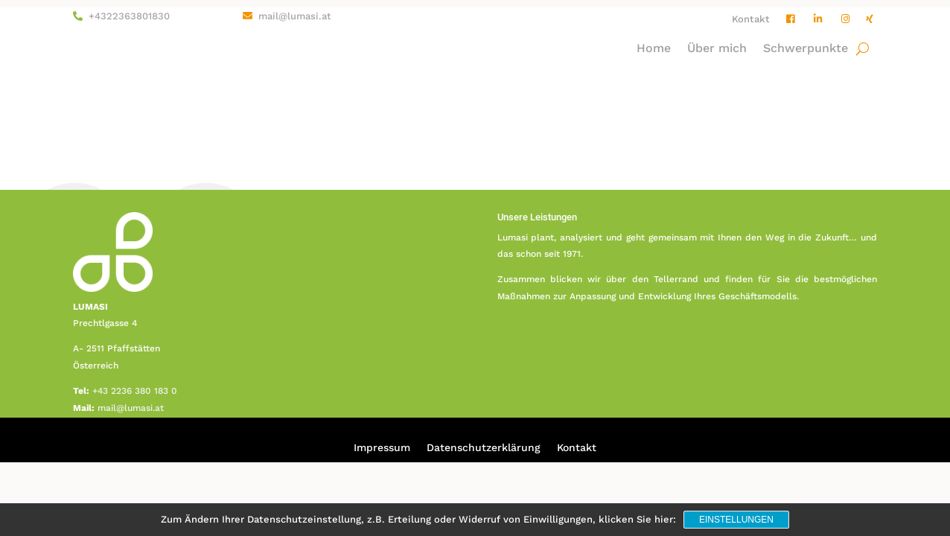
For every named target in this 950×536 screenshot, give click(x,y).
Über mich (717, 49)
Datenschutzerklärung (484, 447)
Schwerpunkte (805, 49)
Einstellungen (736, 519)
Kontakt (751, 19)
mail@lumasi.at (294, 16)
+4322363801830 (129, 16)
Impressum (382, 447)
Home (654, 49)
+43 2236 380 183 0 (134, 391)
